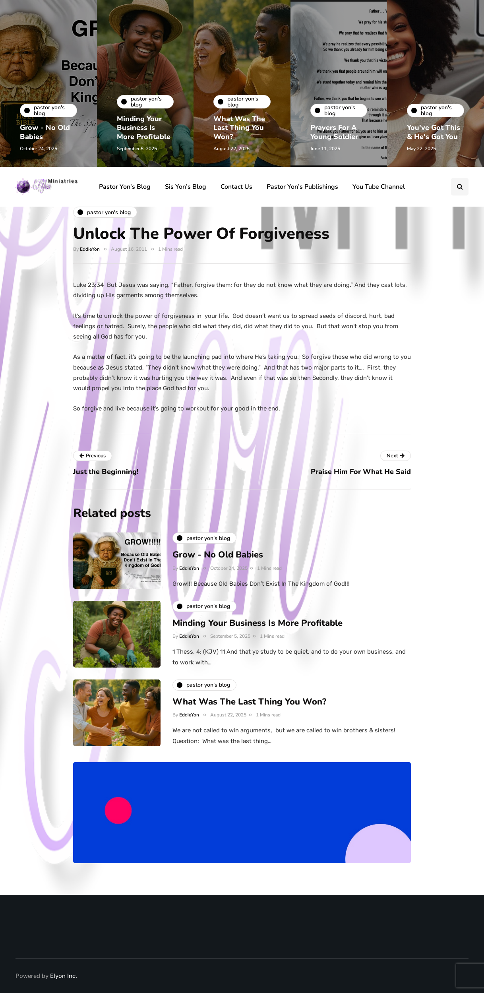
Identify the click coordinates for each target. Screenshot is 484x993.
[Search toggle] (460, 187)
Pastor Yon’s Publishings (302, 186)
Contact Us (236, 186)
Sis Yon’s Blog (185, 186)
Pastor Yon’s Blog (125, 186)
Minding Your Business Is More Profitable (143, 127)
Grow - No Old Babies (45, 132)
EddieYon (90, 249)
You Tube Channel (378, 186)
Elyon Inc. (63, 975)
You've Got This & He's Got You (433, 132)
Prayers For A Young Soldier (334, 132)
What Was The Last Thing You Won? (239, 127)
